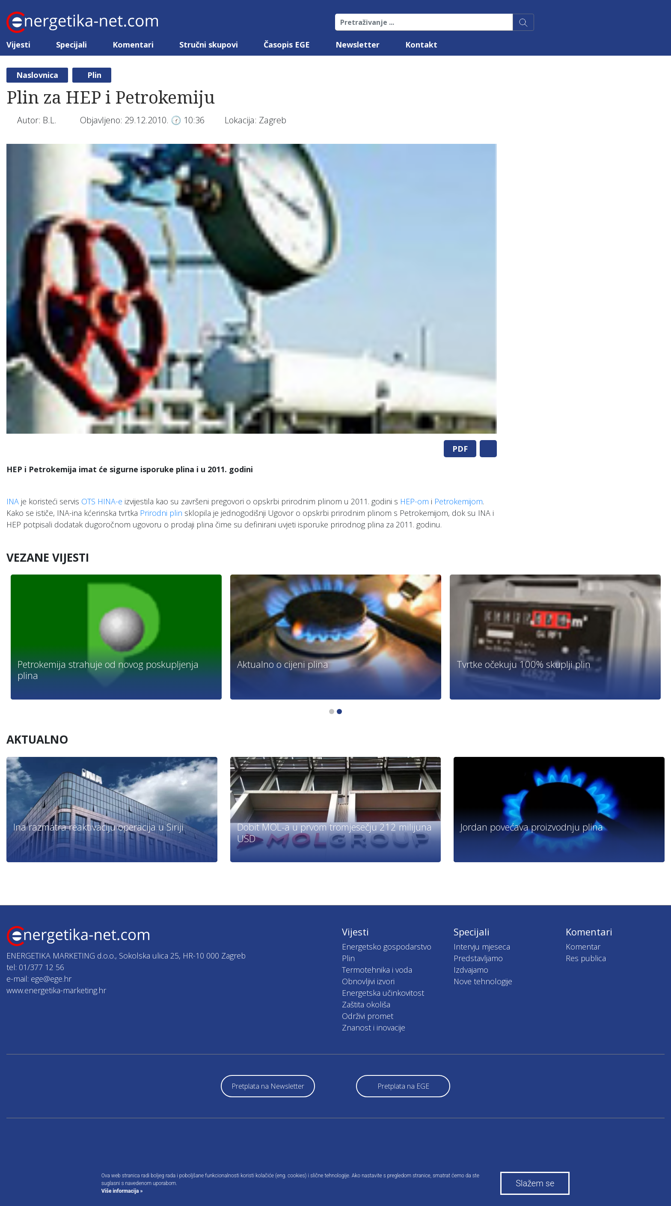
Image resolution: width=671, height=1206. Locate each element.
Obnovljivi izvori (368, 981)
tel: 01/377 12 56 (35, 967)
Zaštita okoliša (366, 1004)
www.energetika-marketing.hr (56, 990)
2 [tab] (339, 711)
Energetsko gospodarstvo (386, 946)
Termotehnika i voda (377, 970)
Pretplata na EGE (403, 1086)
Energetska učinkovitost (383, 993)
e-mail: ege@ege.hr (38, 979)
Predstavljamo (478, 958)
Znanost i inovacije (373, 1027)
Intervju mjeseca (482, 946)
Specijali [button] (71, 44)
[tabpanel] (251, 289)
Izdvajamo (471, 970)
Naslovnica (37, 75)
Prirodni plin (161, 513)
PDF (460, 449)
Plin (94, 75)
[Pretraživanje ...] (424, 22)
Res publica (586, 958)
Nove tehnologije (483, 981)
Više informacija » (122, 1191)
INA (12, 501)
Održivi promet (367, 1016)
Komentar (583, 946)
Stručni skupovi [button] (208, 44)
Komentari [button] (133, 44)
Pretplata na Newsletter (268, 1086)
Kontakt (421, 44)
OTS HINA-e (101, 501)
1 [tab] (331, 711)
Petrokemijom (458, 501)
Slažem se (535, 1183)
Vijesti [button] (18, 44)
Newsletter (358, 44)
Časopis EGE (287, 44)
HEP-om (414, 501)
